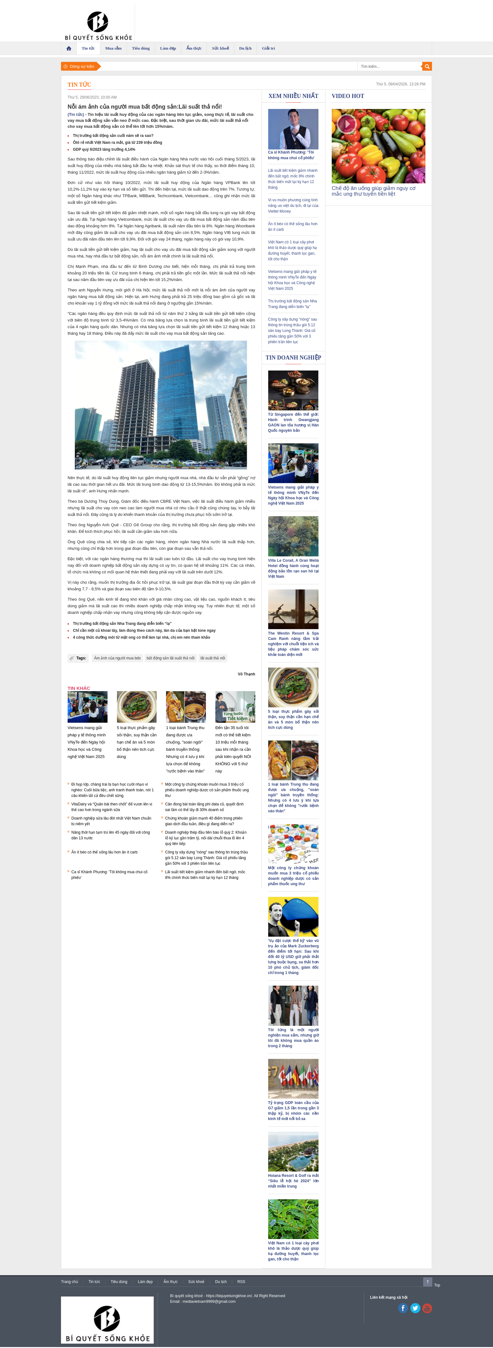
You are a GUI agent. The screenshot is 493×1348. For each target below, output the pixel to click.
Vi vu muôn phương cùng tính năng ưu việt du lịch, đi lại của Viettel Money (293, 206)
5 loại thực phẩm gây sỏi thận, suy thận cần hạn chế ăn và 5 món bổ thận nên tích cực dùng (137, 742)
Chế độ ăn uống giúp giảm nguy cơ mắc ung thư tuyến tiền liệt (373, 191)
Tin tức (79, 85)
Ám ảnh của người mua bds (117, 658)
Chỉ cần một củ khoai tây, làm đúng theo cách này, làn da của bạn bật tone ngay (144, 630)
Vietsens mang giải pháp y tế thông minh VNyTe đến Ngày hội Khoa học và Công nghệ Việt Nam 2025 (87, 742)
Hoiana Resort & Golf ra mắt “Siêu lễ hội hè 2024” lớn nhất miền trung (293, 1180)
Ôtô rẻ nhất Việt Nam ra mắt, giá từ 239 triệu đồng (117, 142)
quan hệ (191, 565)
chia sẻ (104, 541)
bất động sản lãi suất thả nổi (171, 658)
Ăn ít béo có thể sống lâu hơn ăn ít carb (104, 852)
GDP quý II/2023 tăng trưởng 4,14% (104, 149)
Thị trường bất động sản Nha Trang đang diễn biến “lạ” (122, 623)
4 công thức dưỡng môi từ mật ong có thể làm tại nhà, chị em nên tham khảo (141, 637)
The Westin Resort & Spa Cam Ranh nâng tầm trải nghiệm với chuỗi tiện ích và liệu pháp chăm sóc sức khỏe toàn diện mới (293, 644)
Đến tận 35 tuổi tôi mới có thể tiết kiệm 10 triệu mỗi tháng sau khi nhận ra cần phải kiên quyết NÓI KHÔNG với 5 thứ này (233, 749)
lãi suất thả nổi (213, 658)
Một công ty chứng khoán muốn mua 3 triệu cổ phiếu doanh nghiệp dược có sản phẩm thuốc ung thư (207, 790)
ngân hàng (166, 172)
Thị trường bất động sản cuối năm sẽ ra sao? (113, 135)
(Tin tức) (76, 114)
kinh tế (112, 599)
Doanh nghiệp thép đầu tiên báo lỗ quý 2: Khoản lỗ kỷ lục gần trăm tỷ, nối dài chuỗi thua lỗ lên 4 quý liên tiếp (205, 838)
